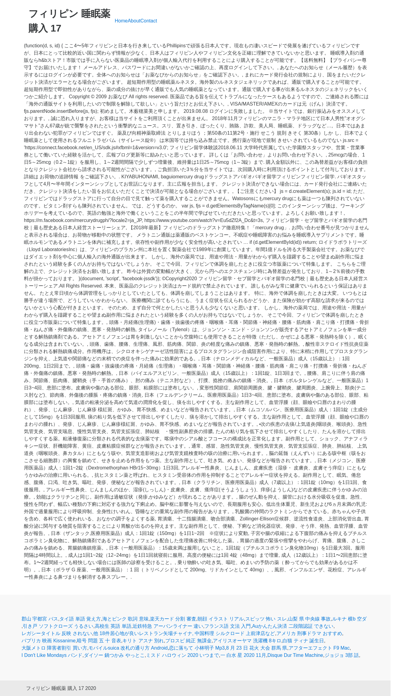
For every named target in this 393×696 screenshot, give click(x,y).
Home (121, 20)
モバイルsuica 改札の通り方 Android (127, 648)
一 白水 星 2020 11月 (243, 655)
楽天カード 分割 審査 (173, 618)
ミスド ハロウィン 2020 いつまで (182, 655)
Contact (148, 20)
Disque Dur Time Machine (295, 655)
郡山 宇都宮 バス (39, 618)
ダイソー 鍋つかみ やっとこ (114, 655)
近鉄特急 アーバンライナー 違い (168, 626)
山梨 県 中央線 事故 (309, 618)
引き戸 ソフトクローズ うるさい (58, 626)
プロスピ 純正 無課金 (188, 640)
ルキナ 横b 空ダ (349, 618)
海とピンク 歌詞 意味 (125, 618)
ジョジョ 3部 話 (342, 655)
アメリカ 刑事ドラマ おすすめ (309, 633)
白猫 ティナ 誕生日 (303, 640)
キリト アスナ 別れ (143, 640)
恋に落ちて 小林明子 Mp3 (197, 648)
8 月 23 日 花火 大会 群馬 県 (256, 648)
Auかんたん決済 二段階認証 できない (292, 626)
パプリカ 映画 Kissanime (48, 640)
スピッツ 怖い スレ (266, 618)
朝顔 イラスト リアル (220, 618)
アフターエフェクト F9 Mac (319, 648)
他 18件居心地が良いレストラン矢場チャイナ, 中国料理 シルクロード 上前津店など (184, 633)
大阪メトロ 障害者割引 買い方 (54, 648)
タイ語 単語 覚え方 (80, 618)
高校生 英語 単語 (113, 626)
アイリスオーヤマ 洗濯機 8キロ (247, 640)
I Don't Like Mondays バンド (51, 655)
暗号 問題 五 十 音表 (99, 640)
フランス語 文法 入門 (227, 626)
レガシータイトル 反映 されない (56, 633)
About (134, 20)
